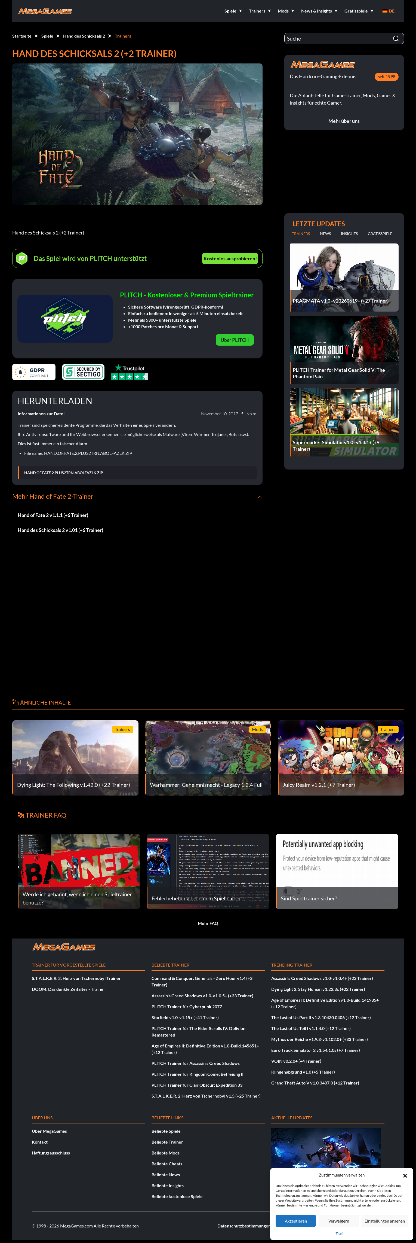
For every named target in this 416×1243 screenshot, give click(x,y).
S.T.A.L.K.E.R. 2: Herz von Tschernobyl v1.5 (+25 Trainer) (206, 1095)
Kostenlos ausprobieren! (230, 258)
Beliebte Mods (166, 1152)
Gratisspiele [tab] (380, 233)
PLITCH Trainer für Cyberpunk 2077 (187, 1006)
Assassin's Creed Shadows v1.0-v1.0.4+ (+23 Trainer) (322, 978)
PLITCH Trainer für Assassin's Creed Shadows (196, 1063)
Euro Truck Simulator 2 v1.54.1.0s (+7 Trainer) (315, 1050)
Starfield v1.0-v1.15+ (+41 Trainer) (185, 1017)
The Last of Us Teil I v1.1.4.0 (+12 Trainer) (311, 1028)
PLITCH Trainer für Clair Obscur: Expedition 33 (197, 1084)
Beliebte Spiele (166, 1131)
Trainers (123, 35)
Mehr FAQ (208, 923)
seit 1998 (386, 76)
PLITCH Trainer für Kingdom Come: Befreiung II (198, 1074)
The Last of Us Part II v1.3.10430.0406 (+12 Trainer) (321, 1017)
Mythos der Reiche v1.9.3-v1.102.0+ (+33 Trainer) (319, 1039)
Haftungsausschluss (51, 1152)
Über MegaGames (49, 1131)
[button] (405, 1175)
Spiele (47, 35)
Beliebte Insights (168, 1185)
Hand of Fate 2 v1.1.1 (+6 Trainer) (53, 515)
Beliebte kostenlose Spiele (177, 1196)
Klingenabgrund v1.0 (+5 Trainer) (303, 1071)
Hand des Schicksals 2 (84, 35)
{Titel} (339, 1233)
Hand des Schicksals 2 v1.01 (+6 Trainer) (60, 530)
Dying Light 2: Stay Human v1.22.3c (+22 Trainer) (318, 989)
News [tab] (325, 233)
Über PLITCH (235, 340)
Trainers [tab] (301, 233)
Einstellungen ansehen (385, 1220)
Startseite (22, 35)
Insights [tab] (349, 233)
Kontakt (40, 1141)
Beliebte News (166, 1174)
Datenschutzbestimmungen (244, 1225)
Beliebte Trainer (167, 1141)
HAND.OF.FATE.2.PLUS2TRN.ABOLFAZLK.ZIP (63, 473)
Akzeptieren (296, 1220)
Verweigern (338, 1220)
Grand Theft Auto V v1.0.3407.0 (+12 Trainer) (315, 1082)
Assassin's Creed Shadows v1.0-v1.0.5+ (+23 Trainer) (202, 995)
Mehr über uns (344, 121)
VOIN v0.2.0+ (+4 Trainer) (296, 1061)
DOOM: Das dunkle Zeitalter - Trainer (68, 989)
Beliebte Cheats (167, 1163)
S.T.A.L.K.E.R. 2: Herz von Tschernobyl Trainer (76, 978)
